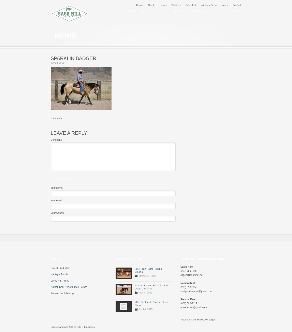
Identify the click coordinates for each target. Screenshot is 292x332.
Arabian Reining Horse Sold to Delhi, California (151, 287)
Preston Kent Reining (62, 293)
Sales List (191, 5)
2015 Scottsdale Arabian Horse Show (151, 304)
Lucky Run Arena (60, 280)
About (151, 5)
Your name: (57, 187)
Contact (237, 5)
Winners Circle (209, 5)
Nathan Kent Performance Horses (69, 287)
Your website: (58, 213)
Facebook (202, 319)
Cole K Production (60, 268)
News (225, 5)
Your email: (57, 200)
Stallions (175, 5)
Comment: (56, 139)
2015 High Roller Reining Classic (148, 270)
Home (139, 5)
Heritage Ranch (59, 274)
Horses (162, 5)
